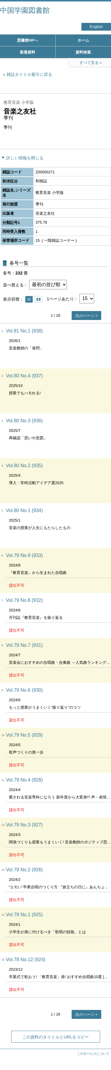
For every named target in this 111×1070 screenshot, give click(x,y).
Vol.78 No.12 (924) (25, 959)
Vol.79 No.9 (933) (24, 555)
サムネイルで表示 (38, 299)
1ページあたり (60, 298)
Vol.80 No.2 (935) (24, 465)
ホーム (83, 40)
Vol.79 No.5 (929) (24, 735)
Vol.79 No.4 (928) (24, 779)
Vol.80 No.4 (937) (24, 375)
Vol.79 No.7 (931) (24, 645)
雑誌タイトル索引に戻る (29, 74)
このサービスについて (93, 1053)
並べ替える (13, 284)
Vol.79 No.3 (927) (24, 824)
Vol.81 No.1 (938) (24, 330)
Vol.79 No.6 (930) (24, 690)
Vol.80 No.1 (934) (24, 510)
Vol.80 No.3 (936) (24, 420)
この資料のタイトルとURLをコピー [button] (55, 1037)
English (96, 26)
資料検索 (83, 52)
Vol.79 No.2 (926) (24, 869)
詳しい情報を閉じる (25, 158)
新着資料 (27, 52)
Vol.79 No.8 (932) (24, 600)
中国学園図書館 (25, 10)
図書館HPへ (27, 40)
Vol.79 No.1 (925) (24, 914)
